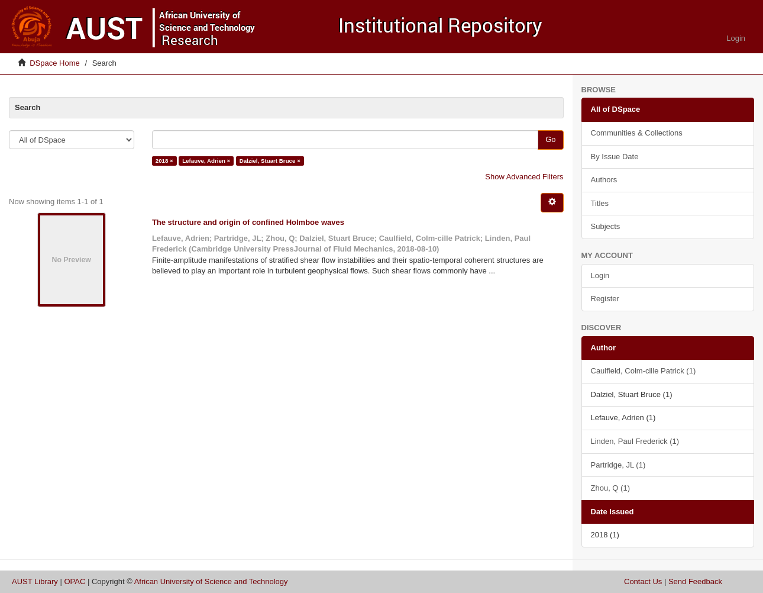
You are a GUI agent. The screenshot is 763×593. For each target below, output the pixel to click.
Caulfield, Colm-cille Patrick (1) (643, 370)
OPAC (74, 581)
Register (605, 298)
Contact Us (643, 581)
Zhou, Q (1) (610, 488)
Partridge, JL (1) (618, 464)
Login (600, 275)
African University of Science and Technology (211, 581)
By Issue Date (615, 156)
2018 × (164, 160)
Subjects (605, 226)
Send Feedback (695, 581)
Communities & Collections (637, 132)
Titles (600, 203)
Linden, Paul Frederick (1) (635, 441)
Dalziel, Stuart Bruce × (270, 160)
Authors (604, 179)
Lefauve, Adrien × (206, 160)
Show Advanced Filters (524, 176)
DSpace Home (55, 63)
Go (550, 139)
